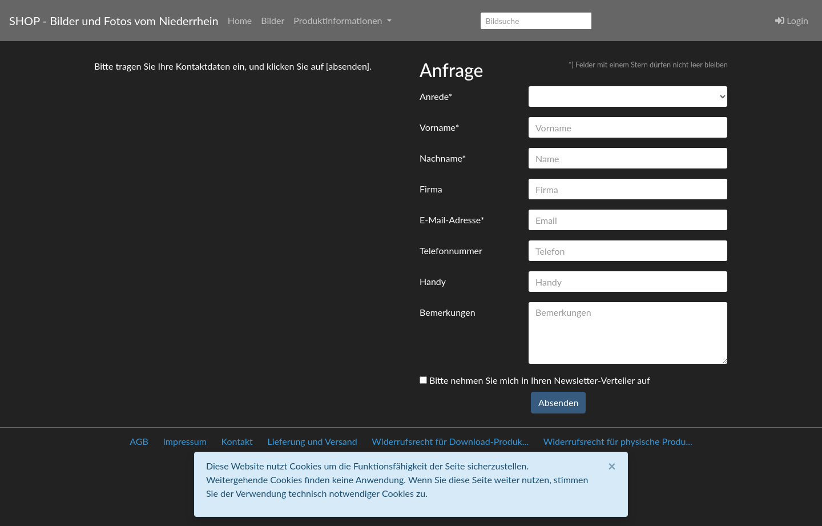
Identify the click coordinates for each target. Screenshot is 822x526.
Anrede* (436, 96)
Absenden (558, 402)
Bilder (272, 20)
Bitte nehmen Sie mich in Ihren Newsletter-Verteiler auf (535, 380)
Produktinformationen (338, 20)
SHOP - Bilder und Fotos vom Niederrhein (114, 20)
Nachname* (443, 157)
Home (240, 20)
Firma (431, 188)
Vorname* (439, 127)
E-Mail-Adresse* (452, 219)
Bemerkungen (448, 312)
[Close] (612, 466)
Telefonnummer (451, 250)
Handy (433, 281)
